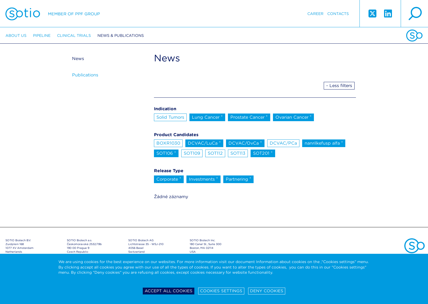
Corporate (168, 179)
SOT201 (263, 153)
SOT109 (192, 153)
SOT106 (166, 153)
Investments (203, 179)
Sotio (52, 13)
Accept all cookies (168, 290)
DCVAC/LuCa (204, 143)
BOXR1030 (168, 143)
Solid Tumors (170, 117)
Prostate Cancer (249, 117)
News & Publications (120, 35)
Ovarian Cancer (293, 117)
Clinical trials (74, 35)
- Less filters (339, 85)
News (78, 58)
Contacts (338, 13)
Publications (85, 75)
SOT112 (215, 153)
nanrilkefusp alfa (324, 143)
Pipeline (41, 35)
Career (315, 13)
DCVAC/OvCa (245, 143)
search (414, 13)
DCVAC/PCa (283, 143)
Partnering (238, 179)
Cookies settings (221, 290)
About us (15, 35)
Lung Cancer (207, 117)
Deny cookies (266, 290)
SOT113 (237, 153)
